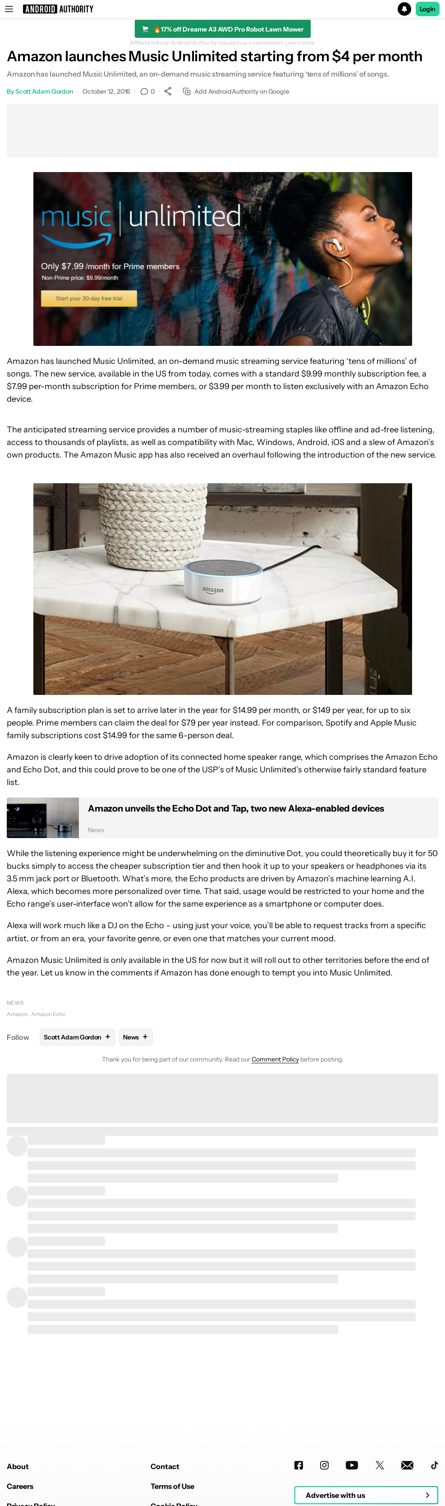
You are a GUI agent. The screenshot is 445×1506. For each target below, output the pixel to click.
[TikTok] (434, 1465)
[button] (222, 9)
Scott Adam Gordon (44, 91)
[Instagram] (324, 1465)
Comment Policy (275, 1059)
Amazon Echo (48, 1014)
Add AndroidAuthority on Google (236, 91)
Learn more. (300, 42)
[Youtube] (352, 1465)
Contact (165, 1466)
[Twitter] (380, 1465)
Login (428, 9)
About (18, 1466)
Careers (20, 1486)
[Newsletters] (407, 1465)
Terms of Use (172, 1486)
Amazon (17, 1014)
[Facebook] (298, 1465)
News (15, 1002)
